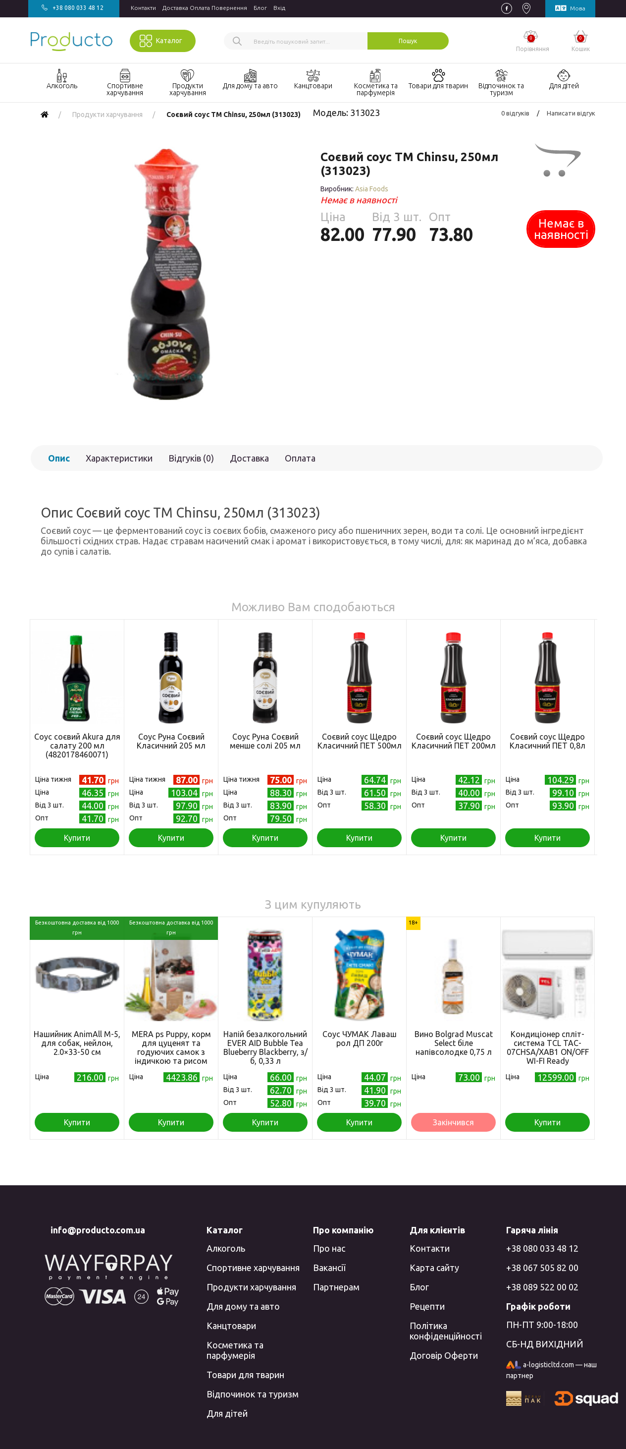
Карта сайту (434, 1268)
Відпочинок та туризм (253, 1394)
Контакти (143, 7)
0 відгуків (515, 113)
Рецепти (427, 1306)
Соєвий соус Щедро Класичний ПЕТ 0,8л (547, 741)
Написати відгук (571, 113)
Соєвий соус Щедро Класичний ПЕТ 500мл (359, 741)
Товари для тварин (245, 1375)
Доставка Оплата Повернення (204, 7)
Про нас (329, 1248)
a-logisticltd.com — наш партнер (551, 1370)
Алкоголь (226, 1248)
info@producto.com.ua (98, 1230)
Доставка (249, 458)
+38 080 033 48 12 (542, 1248)
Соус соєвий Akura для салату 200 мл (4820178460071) (77, 745)
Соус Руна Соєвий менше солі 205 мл (265, 741)
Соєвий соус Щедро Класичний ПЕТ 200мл (454, 741)
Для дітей (227, 1413)
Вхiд (279, 7)
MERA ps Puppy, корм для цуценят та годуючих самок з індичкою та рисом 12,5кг (171, 1052)
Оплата (300, 458)
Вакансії (329, 1268)
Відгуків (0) (191, 458)
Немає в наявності (561, 229)
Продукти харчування (251, 1287)
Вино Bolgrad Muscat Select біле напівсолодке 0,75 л (454, 1043)
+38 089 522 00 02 (542, 1287)
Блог (260, 7)
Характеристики (119, 458)
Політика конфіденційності (446, 1331)
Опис (59, 458)
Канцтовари (231, 1326)
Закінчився (453, 1122)
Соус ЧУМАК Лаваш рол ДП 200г (359, 1038)
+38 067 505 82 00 (542, 1268)
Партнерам (336, 1287)
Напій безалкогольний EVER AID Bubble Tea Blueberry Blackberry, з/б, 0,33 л (265, 1047)
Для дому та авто (243, 1306)
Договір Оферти (444, 1355)
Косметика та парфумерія (235, 1350)
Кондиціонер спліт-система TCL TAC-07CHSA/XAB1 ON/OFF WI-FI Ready (548, 1047)
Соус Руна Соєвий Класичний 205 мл (171, 741)
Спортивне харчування (253, 1268)
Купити (77, 837)
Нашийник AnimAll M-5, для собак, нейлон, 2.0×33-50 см (77, 1043)
